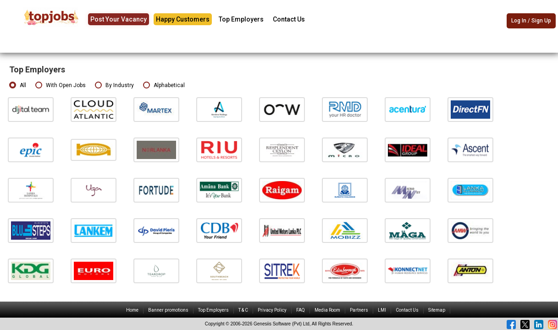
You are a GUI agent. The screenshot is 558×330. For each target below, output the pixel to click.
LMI (382, 310)
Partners (359, 310)
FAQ (300, 310)
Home (132, 310)
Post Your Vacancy (118, 19)
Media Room (327, 310)
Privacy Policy (272, 310)
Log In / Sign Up (531, 20)
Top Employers (241, 19)
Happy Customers (183, 19)
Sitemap (436, 310)
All (17, 85)
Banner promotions (168, 310)
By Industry (114, 85)
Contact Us (289, 19)
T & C (243, 310)
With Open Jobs (60, 85)
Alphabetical (164, 85)
